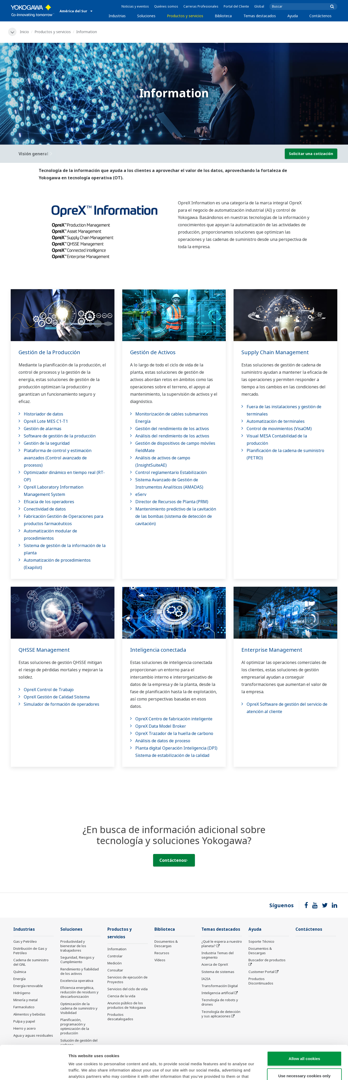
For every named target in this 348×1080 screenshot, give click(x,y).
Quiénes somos (166, 6)
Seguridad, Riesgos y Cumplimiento (77, 959)
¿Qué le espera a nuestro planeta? (221, 943)
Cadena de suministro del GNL (31, 962)
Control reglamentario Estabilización (171, 472)
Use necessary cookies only (304, 1042)
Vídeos (159, 960)
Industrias (117, 15)
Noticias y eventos (135, 6)
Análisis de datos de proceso (162, 741)
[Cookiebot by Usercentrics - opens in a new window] (34, 1070)
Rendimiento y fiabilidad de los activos (79, 971)
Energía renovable (28, 985)
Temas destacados (259, 15)
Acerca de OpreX (214, 964)
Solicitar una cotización (311, 153)
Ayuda (292, 15)
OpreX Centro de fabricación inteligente (173, 719)
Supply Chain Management (275, 352)
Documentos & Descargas (166, 943)
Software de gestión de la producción (60, 436)
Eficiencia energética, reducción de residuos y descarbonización (79, 992)
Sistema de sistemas (217, 971)
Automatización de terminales (276, 421)
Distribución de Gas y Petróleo (30, 950)
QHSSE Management (44, 649)
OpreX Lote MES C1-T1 (46, 421)
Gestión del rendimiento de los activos (172, 428)
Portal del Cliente (236, 6)
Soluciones (146, 15)
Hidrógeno (21, 992)
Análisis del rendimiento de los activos (172, 436)
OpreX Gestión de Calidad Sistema (57, 697)
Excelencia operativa (76, 980)
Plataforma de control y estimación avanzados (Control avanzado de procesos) (57, 458)
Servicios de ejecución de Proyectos (127, 979)
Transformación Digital (219, 985)
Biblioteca (223, 15)
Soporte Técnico (261, 941)
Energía (19, 978)
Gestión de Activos (153, 352)
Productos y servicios (185, 15)
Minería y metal (25, 1000)
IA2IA (205, 978)
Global (259, 6)
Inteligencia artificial (217, 992)
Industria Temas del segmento (217, 955)
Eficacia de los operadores (49, 502)
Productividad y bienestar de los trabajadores (73, 946)
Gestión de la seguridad (46, 443)
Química (19, 971)
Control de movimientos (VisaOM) (279, 428)
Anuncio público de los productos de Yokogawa (126, 1005)
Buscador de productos (267, 960)
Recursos (161, 953)
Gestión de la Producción (49, 352)
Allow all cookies (304, 1024)
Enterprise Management (271, 649)
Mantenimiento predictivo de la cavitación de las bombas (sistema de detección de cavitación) (175, 516)
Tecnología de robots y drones (219, 1002)
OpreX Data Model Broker (160, 726)
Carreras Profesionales (200, 6)
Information (116, 949)
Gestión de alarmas (42, 428)
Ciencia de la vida (121, 996)
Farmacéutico (23, 1007)
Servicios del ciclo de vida (127, 989)
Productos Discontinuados (260, 981)
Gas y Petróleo (25, 941)
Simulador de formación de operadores (61, 704)
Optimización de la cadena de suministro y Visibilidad (78, 1008)
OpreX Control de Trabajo (49, 689)
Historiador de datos (43, 414)
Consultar (115, 970)
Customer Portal (261, 971)
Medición (114, 963)
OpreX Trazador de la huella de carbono (174, 733)
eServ (140, 494)
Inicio (24, 31)
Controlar (115, 956)
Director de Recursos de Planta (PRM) (171, 502)
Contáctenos (320, 15)
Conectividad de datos (45, 509)
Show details (274, 1069)
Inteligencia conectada (158, 649)
